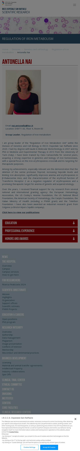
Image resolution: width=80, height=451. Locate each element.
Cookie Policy (13, 437)
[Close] (75, 424)
